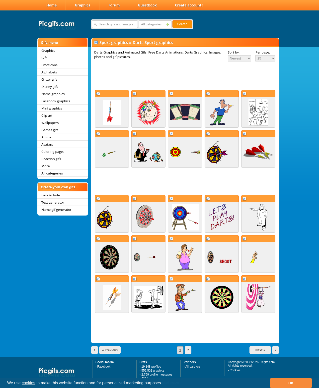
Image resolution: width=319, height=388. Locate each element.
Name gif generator (56, 209)
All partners (193, 366)
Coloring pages (52, 151)
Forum (114, 5)
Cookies (235, 370)
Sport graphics (113, 42)
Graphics (82, 5)
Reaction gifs (51, 159)
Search (182, 24)
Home (51, 5)
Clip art (46, 115)
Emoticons (49, 65)
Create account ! (189, 5)
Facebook (103, 366)
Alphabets (49, 72)
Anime (46, 137)
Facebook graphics (55, 101)
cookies (28, 383)
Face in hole (50, 195)
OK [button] (291, 383)
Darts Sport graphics (153, 42)
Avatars (47, 144)
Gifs (44, 57)
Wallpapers (50, 122)
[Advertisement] (185, 75)
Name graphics (53, 94)
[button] (164, 383)
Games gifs (49, 130)
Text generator (52, 202)
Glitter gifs (49, 79)
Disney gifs (49, 86)
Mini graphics (51, 108)
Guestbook (147, 5)
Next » (260, 350)
